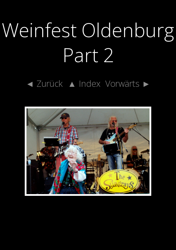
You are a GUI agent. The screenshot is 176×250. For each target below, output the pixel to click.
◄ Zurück (44, 83)
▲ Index (84, 83)
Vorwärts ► (128, 83)
